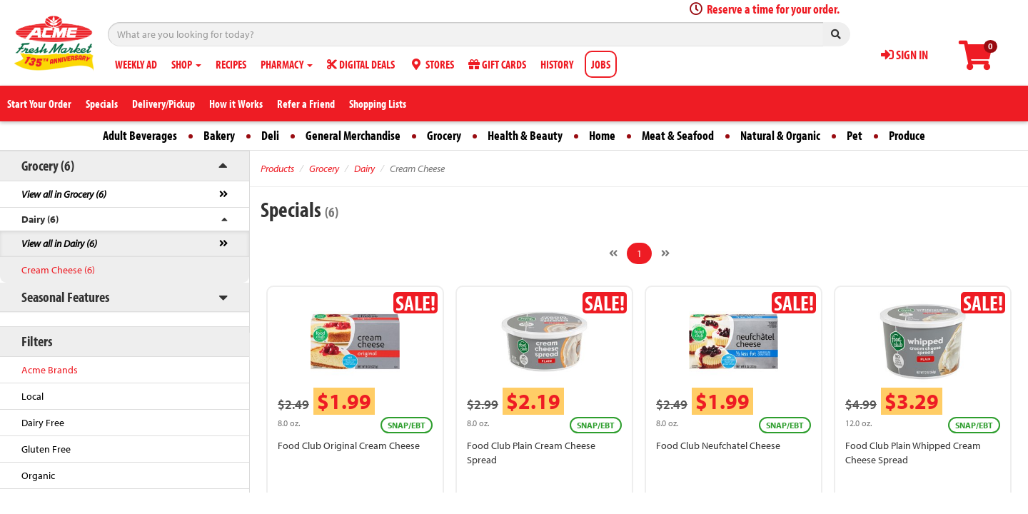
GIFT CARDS (497, 64)
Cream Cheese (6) (58, 269)
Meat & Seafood (678, 135)
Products (277, 168)
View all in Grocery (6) (63, 194)
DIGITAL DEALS (361, 64)
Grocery (444, 135)
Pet (854, 135)
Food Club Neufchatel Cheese (718, 445)
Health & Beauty (525, 135)
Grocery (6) (47, 165)
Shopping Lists (377, 103)
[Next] (665, 253)
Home (602, 135)
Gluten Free (46, 449)
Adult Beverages (140, 135)
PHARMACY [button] (287, 64)
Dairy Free (42, 422)
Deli (270, 135)
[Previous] (613, 253)
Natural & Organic (780, 135)
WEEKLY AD (136, 64)
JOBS (600, 64)
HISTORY (556, 64)
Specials (102, 103)
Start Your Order (39, 103)
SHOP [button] (186, 64)
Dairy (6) (40, 219)
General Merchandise (353, 135)
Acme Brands (49, 369)
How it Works (236, 103)
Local (32, 396)
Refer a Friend (306, 103)
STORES (431, 64)
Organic (38, 475)
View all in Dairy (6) (59, 243)
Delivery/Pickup (163, 103)
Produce (907, 135)
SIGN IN (904, 54)
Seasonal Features (65, 297)
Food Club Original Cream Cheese (349, 445)
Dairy (364, 168)
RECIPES (231, 64)
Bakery (219, 135)
